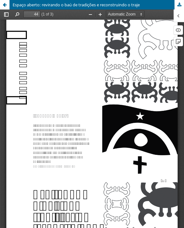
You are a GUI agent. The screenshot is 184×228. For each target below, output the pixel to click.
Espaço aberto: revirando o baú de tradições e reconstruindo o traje (76, 5)
